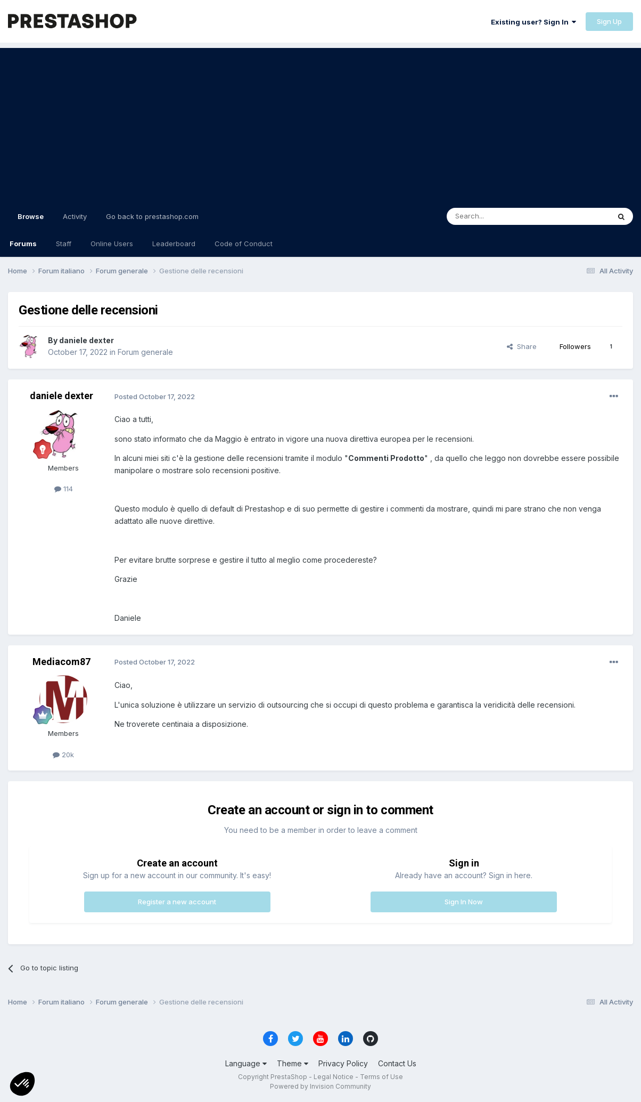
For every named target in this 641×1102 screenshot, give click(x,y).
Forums (23, 243)
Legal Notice (334, 1077)
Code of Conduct (244, 243)
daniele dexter (86, 340)
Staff (63, 243)
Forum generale (145, 351)
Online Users (112, 243)
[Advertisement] (320, 122)
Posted (154, 396)
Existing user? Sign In (533, 22)
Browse (31, 221)
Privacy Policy (343, 1063)
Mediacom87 (61, 661)
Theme (292, 1063)
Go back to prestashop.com (152, 216)
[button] (22, 1084)
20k (63, 754)
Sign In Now (464, 901)
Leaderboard (173, 243)
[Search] (501, 216)
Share (522, 346)
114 (63, 488)
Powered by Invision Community (320, 1086)
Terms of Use (381, 1077)
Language (246, 1063)
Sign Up (609, 21)
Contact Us (397, 1063)
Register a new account (177, 901)
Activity (75, 216)
